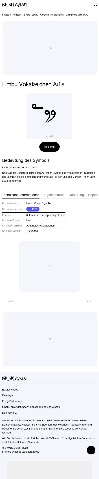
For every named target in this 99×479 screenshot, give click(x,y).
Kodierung (76, 195)
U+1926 (32, 209)
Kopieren (49, 146)
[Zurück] (8, 301)
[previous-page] (6, 14)
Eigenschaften (54, 195)
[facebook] (95, 379)
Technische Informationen (20, 195)
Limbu (29, 220)
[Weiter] (91, 301)
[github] (88, 379)
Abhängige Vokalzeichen (40, 225)
